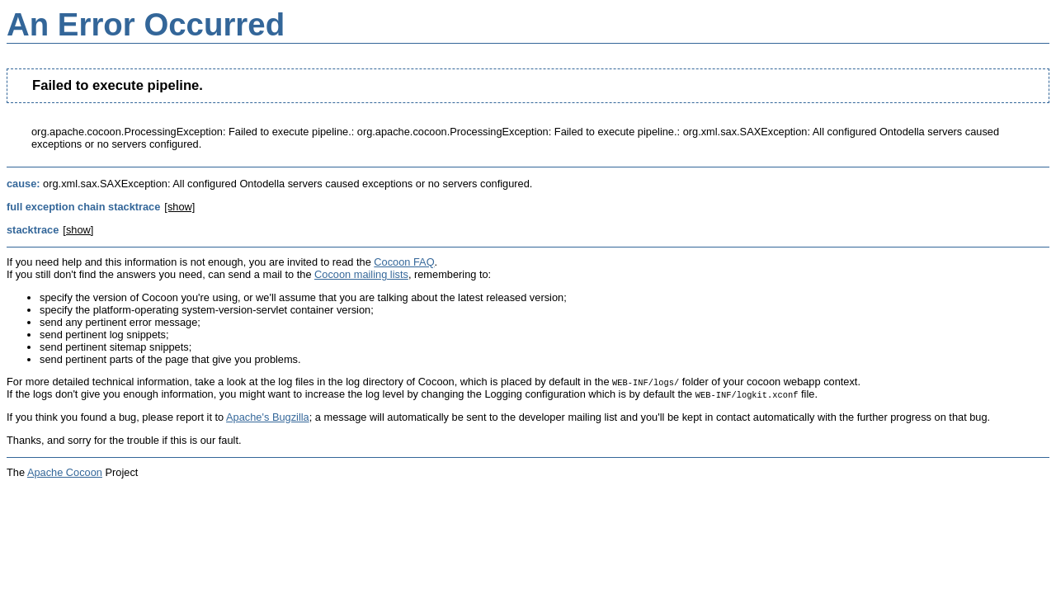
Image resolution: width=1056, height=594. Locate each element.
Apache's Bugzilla (267, 417)
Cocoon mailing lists (361, 274)
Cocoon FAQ (404, 262)
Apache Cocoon (64, 472)
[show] (179, 206)
